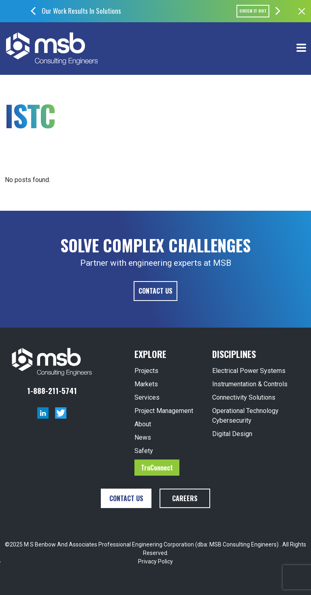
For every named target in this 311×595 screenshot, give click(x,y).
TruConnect (157, 467)
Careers (185, 498)
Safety (143, 451)
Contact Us (155, 291)
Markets (146, 384)
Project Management (163, 411)
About (142, 424)
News (142, 437)
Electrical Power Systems (248, 371)
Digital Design (232, 434)
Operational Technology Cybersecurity (245, 415)
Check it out (252, 10)
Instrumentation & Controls (250, 384)
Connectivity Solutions (243, 397)
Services (147, 397)
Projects (146, 371)
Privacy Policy (155, 561)
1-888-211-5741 (52, 390)
